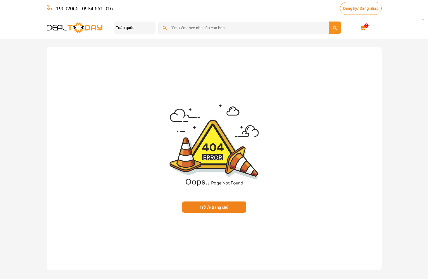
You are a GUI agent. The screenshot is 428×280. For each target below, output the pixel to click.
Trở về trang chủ (214, 207)
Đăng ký (350, 8)
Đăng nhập (369, 8)
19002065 (67, 8)
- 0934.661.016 (95, 8)
